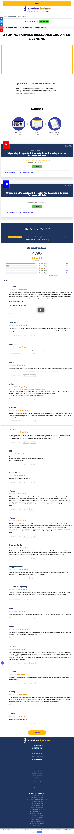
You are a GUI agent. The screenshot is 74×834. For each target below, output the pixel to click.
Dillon (12, 627)
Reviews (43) (15, 237)
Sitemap (37, 791)
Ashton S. (13, 323)
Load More (37, 733)
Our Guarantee (51, 237)
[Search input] (37, 16)
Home (37, 762)
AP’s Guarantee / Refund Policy (37, 766)
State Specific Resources (37, 773)
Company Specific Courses (33, 240)
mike (11, 384)
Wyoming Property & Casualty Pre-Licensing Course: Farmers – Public (37, 155)
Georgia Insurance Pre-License (37, 797)
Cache (12, 491)
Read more (34, 832)
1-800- (29, 21)
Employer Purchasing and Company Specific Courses (37, 781)
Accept (39, 832)
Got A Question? (61, 237)
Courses (37, 768)
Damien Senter (16, 545)
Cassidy (12, 408)
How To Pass (44, 240)
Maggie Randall (16, 567)
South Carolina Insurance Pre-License (37, 813)
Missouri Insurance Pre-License (37, 809)
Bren (11, 363)
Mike (11, 451)
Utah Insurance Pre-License (37, 817)
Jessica (12, 287)
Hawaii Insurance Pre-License (37, 801)
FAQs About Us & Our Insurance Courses (36, 785)
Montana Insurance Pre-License (37, 811)
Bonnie (12, 344)
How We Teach (27, 237)
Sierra (12, 714)
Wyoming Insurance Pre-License (37, 823)
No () (33, 314)
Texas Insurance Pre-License (37, 815)
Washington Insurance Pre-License (37, 821)
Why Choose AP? (37, 764)
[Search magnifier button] (3, 17)
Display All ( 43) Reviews (53, 275)
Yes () (26, 314)
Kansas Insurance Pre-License (37, 807)
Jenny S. (13, 672)
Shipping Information (37, 787)
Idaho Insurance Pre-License (37, 803)
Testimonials (37, 779)
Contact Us (37, 783)
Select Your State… (37, 825)
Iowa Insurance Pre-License (37, 805)
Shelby (12, 692)
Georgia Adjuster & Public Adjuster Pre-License (37, 799)
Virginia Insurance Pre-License (37, 819)
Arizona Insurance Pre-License (37, 795)
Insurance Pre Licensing (37, 775)
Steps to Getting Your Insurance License (37, 789)
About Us (37, 777)
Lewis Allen (14, 473)
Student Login (44, 21)
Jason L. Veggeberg (18, 587)
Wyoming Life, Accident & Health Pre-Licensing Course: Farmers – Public (37, 195)
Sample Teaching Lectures (39, 237)
